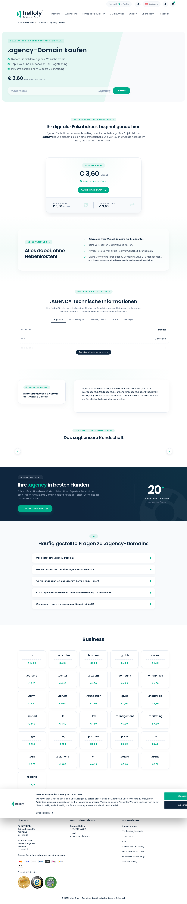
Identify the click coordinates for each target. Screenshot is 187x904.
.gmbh (124, 659)
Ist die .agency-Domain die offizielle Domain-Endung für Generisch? (93, 591)
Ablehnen (159, 887)
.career (155, 659)
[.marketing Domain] (155, 721)
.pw (155, 742)
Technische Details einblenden (93, 348)
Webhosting (71, 13)
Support (133, 13)
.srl (94, 763)
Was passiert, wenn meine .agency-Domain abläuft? (93, 603)
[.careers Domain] (32, 680)
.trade (155, 763)
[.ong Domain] (63, 742)
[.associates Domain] (63, 659)
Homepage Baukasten (93, 13)
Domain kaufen (129, 829)
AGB (124, 844)
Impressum (127, 839)
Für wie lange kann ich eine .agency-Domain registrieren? (93, 579)
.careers (32, 680)
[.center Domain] (63, 680)
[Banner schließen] (183, 876)
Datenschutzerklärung (133, 849)
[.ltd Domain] (94, 721)
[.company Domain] (124, 680)
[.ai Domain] (32, 659)
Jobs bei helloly (129, 864)
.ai (32, 659)
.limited (32, 721)
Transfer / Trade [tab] (98, 320)
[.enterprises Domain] (155, 680)
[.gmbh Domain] (124, 659)
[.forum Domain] (63, 700)
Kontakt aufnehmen (35, 504)
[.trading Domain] (32, 783)
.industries (155, 700)
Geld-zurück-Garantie (133, 854)
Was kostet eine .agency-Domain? (93, 554)
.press (124, 742)
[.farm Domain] (32, 700)
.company (124, 680)
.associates (63, 659)
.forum (63, 700)
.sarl (32, 763)
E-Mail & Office (117, 13)
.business (94, 659)
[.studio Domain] (124, 763)
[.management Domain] (124, 721)
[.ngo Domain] (32, 742)
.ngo (32, 742)
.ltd (94, 721)
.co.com (94, 680)
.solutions (63, 763)
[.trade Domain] (155, 763)
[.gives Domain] (124, 700)
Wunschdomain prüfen (93, 191)
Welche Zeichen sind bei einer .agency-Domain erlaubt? (93, 566)
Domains (55, 13)
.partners (94, 742)
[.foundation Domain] (94, 700)
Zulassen (159, 878)
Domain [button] (164, 13)
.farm (32, 700)
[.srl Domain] (94, 763)
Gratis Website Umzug (133, 859)
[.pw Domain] (155, 742)
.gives (124, 700)
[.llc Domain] (63, 721)
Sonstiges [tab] (128, 320)
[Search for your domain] (52, 91)
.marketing (155, 721)
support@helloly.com (80, 839)
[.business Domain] (94, 659)
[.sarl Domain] (32, 763)
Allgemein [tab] (58, 320)
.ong (63, 742)
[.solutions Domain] (63, 763)
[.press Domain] (124, 742)
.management (124, 721)
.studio (124, 763)
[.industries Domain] (155, 700)
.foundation (94, 700)
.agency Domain (58, 22)
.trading (32, 783)
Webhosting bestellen (133, 834)
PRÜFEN (121, 91)
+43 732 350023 (78, 832)
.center (63, 680)
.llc (63, 721)
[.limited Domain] (32, 721)
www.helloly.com (26, 22)
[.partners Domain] (94, 742)
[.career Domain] (155, 659)
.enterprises (155, 680)
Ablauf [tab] (114, 320)
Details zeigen (43, 898)
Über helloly (148, 13)
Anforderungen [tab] (76, 320)
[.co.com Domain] (94, 680)
